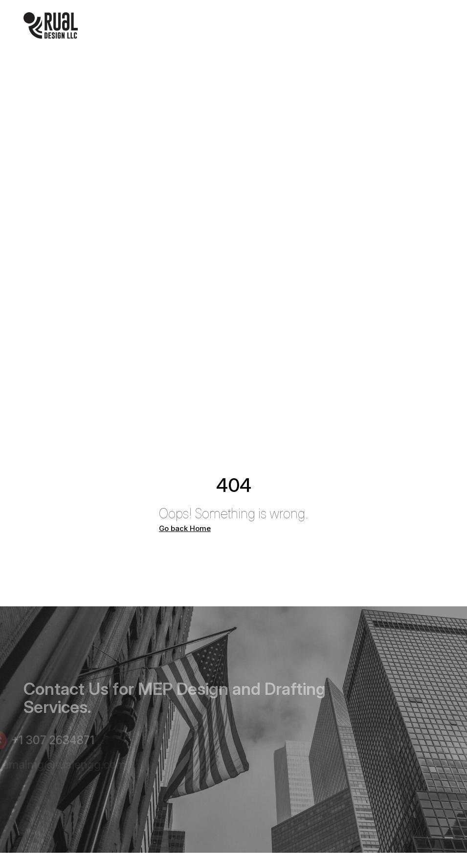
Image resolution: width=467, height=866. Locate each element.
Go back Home (185, 528)
